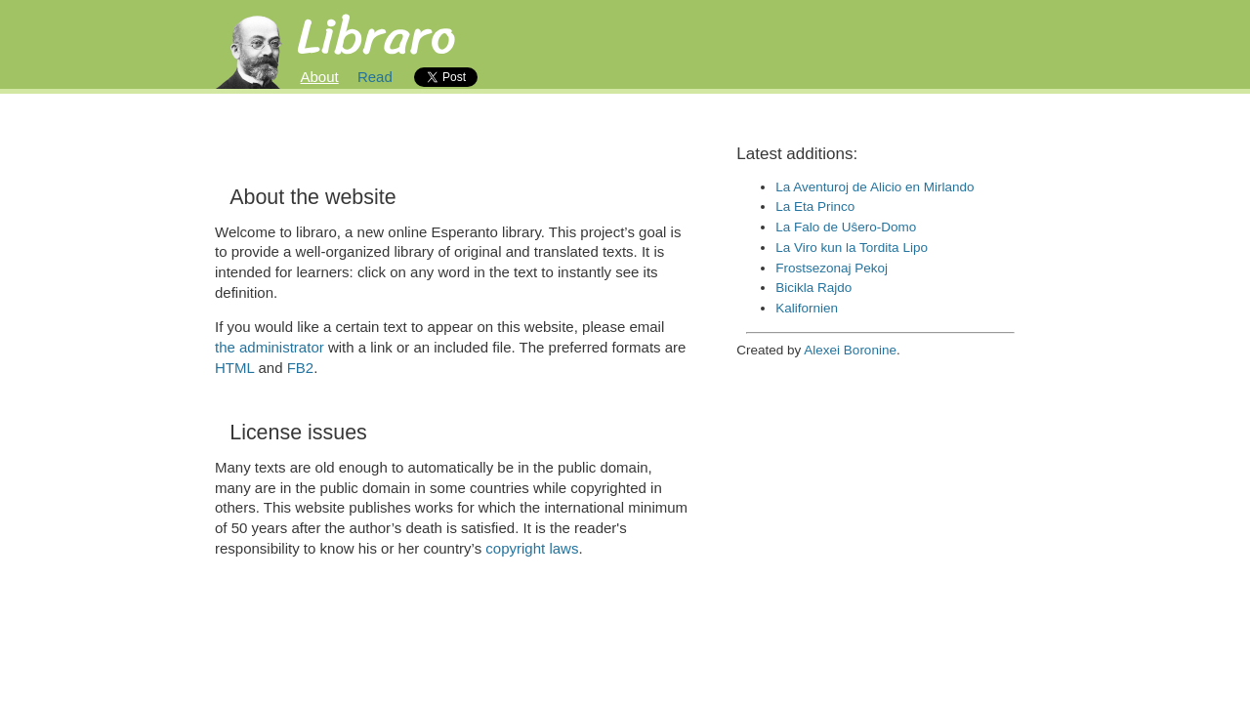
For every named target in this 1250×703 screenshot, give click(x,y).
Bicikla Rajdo (813, 287)
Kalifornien (806, 308)
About (320, 76)
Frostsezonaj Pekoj (831, 268)
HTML (234, 367)
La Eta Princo (814, 206)
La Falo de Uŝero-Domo (845, 227)
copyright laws (531, 548)
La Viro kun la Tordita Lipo (851, 247)
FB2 (300, 367)
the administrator (269, 347)
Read (375, 76)
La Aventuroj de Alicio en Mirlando (874, 187)
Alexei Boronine (850, 350)
